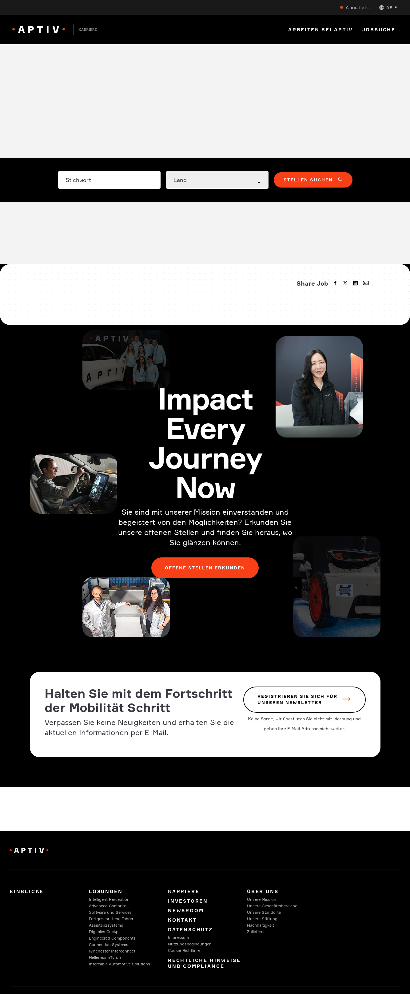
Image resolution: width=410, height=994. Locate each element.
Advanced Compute (107, 905)
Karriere (183, 891)
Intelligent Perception (109, 899)
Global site (358, 7)
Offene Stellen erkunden (205, 567)
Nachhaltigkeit (260, 925)
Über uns (262, 891)
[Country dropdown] (217, 180)
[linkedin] (356, 283)
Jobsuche (379, 30)
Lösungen (105, 891)
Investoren (188, 901)
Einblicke (27, 891)
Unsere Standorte (264, 912)
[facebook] (336, 283)
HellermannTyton (105, 957)
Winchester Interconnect (112, 950)
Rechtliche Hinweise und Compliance (204, 963)
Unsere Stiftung (262, 918)
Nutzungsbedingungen (190, 943)
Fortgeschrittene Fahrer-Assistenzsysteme (112, 922)
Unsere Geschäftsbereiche (272, 905)
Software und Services (110, 912)
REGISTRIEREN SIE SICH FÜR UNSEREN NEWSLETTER (297, 700)
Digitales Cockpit (105, 931)
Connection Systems (108, 944)
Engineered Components (112, 938)
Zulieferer (256, 931)
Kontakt (182, 920)
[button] (388, 7)
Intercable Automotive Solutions (119, 963)
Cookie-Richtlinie (184, 950)
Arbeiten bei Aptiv (320, 30)
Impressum (178, 937)
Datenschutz (190, 930)
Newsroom (186, 910)
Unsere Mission (261, 899)
